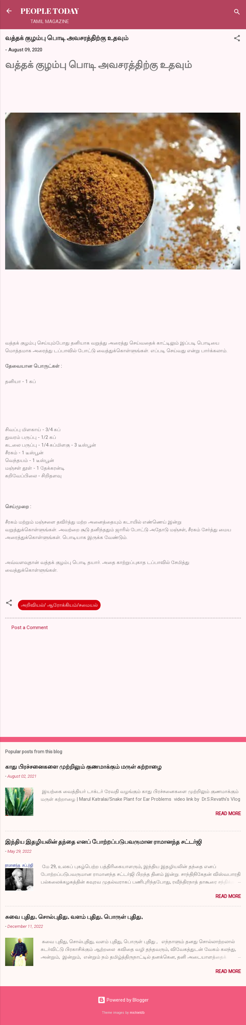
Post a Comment (30, 627)
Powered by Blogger (123, 1000)
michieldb (137, 1013)
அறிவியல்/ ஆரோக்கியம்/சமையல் (59, 605)
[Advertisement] (123, 682)
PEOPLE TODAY (49, 11)
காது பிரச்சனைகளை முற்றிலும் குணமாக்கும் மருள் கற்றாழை (83, 766)
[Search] (237, 13)
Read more (228, 813)
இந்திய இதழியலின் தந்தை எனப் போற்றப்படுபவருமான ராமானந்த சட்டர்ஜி (103, 841)
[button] (237, 39)
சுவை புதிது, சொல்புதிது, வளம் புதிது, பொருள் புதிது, (74, 916)
